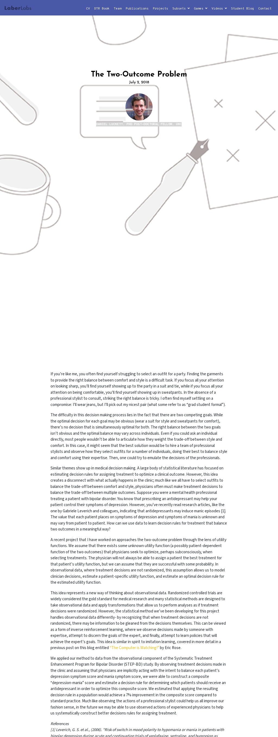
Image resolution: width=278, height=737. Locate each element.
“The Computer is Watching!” (134, 647)
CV (88, 9)
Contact (264, 9)
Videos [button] (219, 9)
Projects (160, 9)
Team (117, 9)
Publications (137, 9)
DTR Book (101, 9)
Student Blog (242, 9)
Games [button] (200, 9)
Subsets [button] (180, 9)
